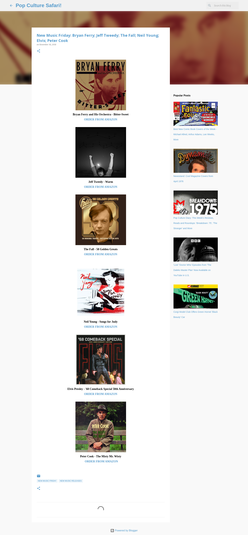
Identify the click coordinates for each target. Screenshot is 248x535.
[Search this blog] (222, 5)
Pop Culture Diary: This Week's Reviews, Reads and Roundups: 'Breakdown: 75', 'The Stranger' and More (195, 223)
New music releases (71, 481)
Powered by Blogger (124, 530)
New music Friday (47, 481)
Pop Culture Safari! (39, 5)
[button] (38, 51)
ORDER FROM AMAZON (100, 119)
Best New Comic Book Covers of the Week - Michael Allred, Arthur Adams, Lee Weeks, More (195, 134)
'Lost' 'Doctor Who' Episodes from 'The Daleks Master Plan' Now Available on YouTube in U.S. (192, 270)
